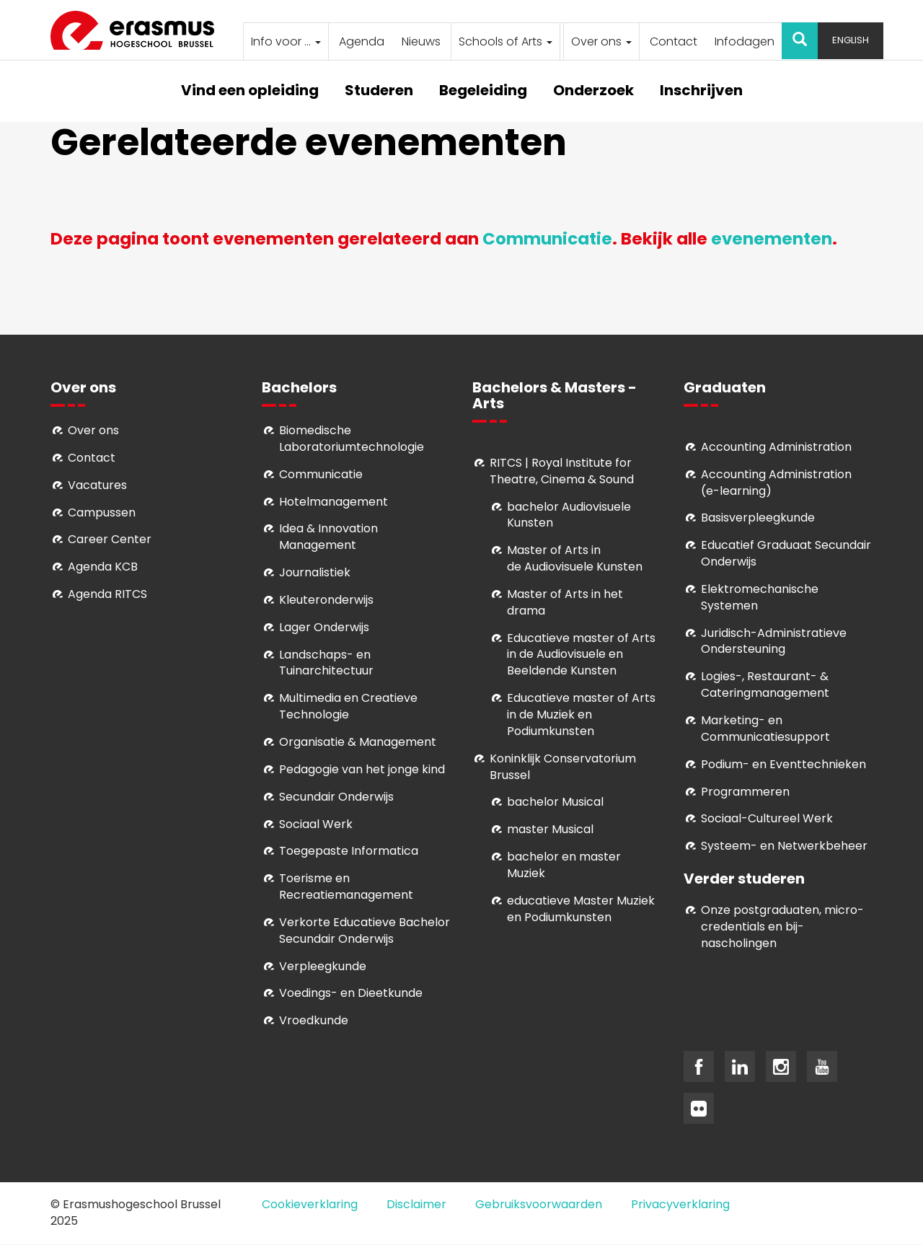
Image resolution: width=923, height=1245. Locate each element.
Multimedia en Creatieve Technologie (348, 706)
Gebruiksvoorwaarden (538, 1204)
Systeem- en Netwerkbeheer (784, 845)
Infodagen (744, 41)
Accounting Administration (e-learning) (776, 482)
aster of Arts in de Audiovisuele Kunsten (574, 558)
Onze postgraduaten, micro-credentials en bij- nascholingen (782, 926)
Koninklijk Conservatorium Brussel (563, 766)
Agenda (361, 41)
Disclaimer (416, 1204)
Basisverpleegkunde (758, 517)
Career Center (109, 539)
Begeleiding (483, 91)
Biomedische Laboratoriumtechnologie (351, 438)
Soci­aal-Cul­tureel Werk (767, 818)
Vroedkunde (313, 1020)
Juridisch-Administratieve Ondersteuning (774, 641)
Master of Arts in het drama (565, 602)
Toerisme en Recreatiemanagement (346, 886)
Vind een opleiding (250, 91)
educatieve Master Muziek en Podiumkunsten (581, 908)
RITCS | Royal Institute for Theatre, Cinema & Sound (562, 471)
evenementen (771, 238)
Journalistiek (314, 572)
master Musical (550, 829)
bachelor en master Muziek (564, 864)
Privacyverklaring (680, 1204)
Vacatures (97, 485)
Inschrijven (701, 91)
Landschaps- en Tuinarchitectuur (326, 662)
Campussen (102, 512)
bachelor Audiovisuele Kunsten (569, 515)
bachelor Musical (555, 801)
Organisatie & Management (357, 742)
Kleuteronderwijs (326, 599)
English (850, 40)
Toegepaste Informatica (348, 851)
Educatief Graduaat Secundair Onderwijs (786, 553)
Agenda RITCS (107, 594)
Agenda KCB (103, 566)
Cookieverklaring (310, 1204)
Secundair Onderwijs (336, 796)
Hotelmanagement (333, 501)
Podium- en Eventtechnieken (783, 764)
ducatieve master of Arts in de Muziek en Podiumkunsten (581, 714)
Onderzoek (593, 91)
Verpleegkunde (322, 966)
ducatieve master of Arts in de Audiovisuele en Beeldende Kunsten (581, 654)
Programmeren (745, 791)
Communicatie (547, 238)
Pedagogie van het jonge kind (362, 769)
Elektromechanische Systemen (759, 597)
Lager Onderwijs (324, 627)
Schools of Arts (505, 41)
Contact (673, 41)
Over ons (601, 41)
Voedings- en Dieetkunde (351, 993)
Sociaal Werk (316, 824)
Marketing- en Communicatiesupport (765, 728)
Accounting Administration (776, 447)
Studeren (379, 91)
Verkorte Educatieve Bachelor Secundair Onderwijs (364, 930)
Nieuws (421, 41)
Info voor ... (286, 41)
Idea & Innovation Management (328, 536)
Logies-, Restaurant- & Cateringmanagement (765, 684)
